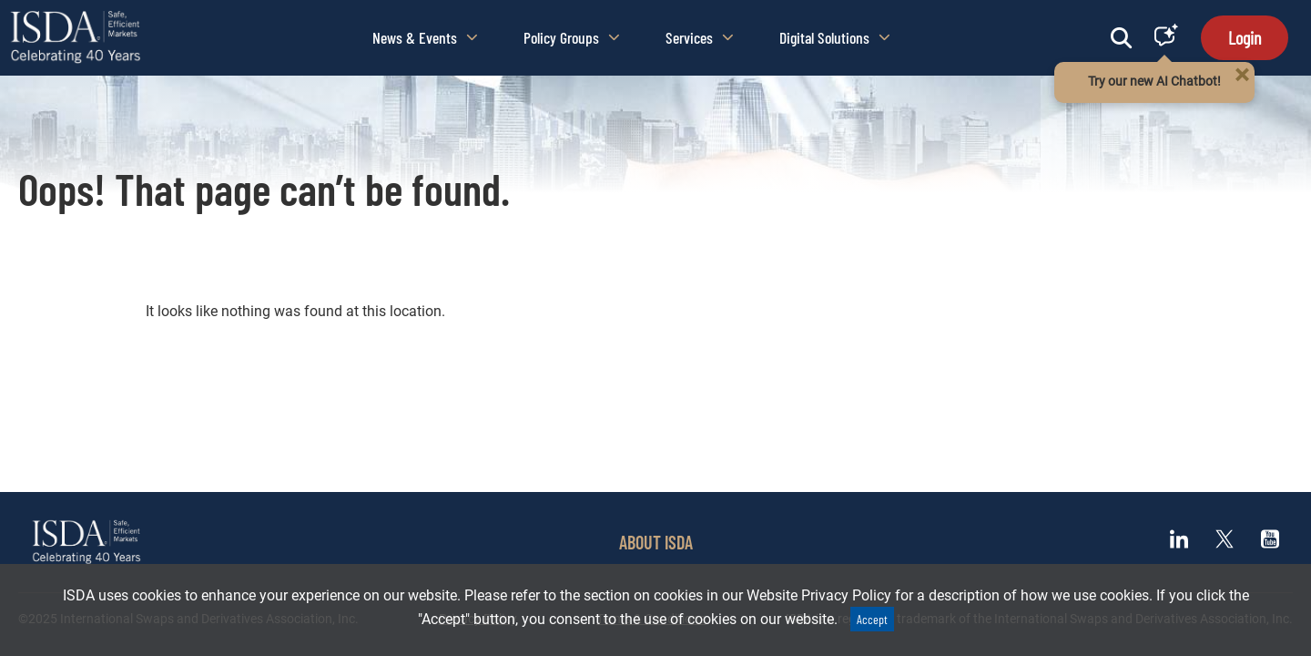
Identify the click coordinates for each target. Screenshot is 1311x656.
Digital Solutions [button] (834, 37)
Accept (872, 619)
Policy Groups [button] (571, 37)
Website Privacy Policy (819, 595)
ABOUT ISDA (656, 542)
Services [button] (700, 37)
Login (1244, 37)
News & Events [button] (425, 37)
